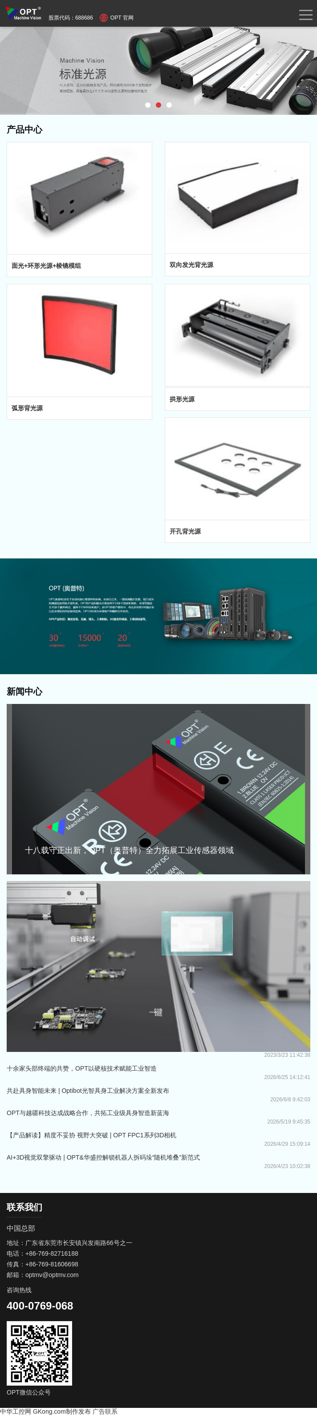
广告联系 (105, 1411)
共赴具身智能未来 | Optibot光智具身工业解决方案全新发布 (88, 1090)
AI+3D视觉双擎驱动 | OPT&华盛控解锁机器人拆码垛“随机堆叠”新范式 (103, 1157)
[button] (147, 105)
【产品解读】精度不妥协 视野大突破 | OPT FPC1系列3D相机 (91, 1135)
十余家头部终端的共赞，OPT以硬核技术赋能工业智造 (82, 1068)
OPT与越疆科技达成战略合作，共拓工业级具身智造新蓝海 (88, 1112)
